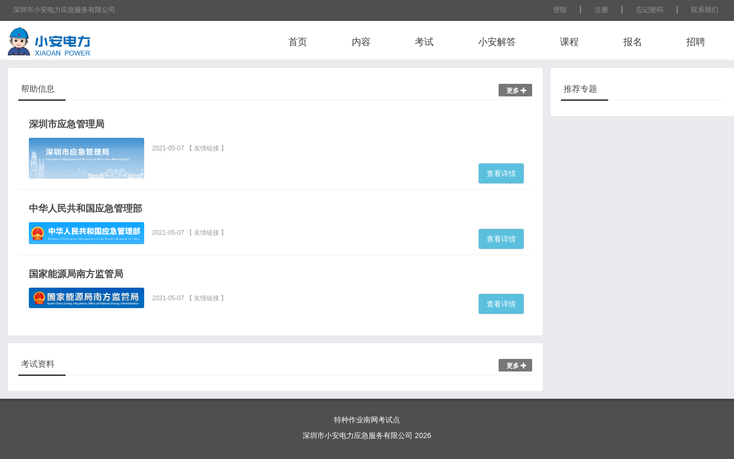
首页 (297, 42)
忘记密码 (649, 10)
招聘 (695, 42)
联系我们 (704, 10)
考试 (424, 42)
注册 (601, 10)
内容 (361, 42)
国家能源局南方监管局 (76, 274)
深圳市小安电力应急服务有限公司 (64, 10)
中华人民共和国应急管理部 (85, 208)
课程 (569, 42)
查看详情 (501, 173)
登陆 (560, 10)
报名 (632, 42)
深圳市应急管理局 (66, 124)
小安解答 (497, 42)
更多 (516, 90)
